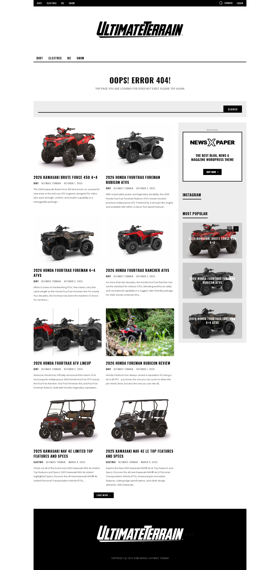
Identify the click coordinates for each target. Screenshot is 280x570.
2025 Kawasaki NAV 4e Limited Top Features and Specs (63, 453)
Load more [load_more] (104, 495)
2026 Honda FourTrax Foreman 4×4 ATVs (65, 273)
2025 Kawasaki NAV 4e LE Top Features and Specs (139, 453)
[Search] (232, 109)
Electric (38, 462)
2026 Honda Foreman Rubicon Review (138, 363)
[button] (226, 3)
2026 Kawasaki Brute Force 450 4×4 (66, 177)
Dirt (36, 183)
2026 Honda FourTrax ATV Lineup (62, 363)
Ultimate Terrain (51, 183)
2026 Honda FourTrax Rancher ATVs (137, 270)
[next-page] (236, 229)
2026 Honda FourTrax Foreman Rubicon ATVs (133, 180)
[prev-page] (229, 229)
